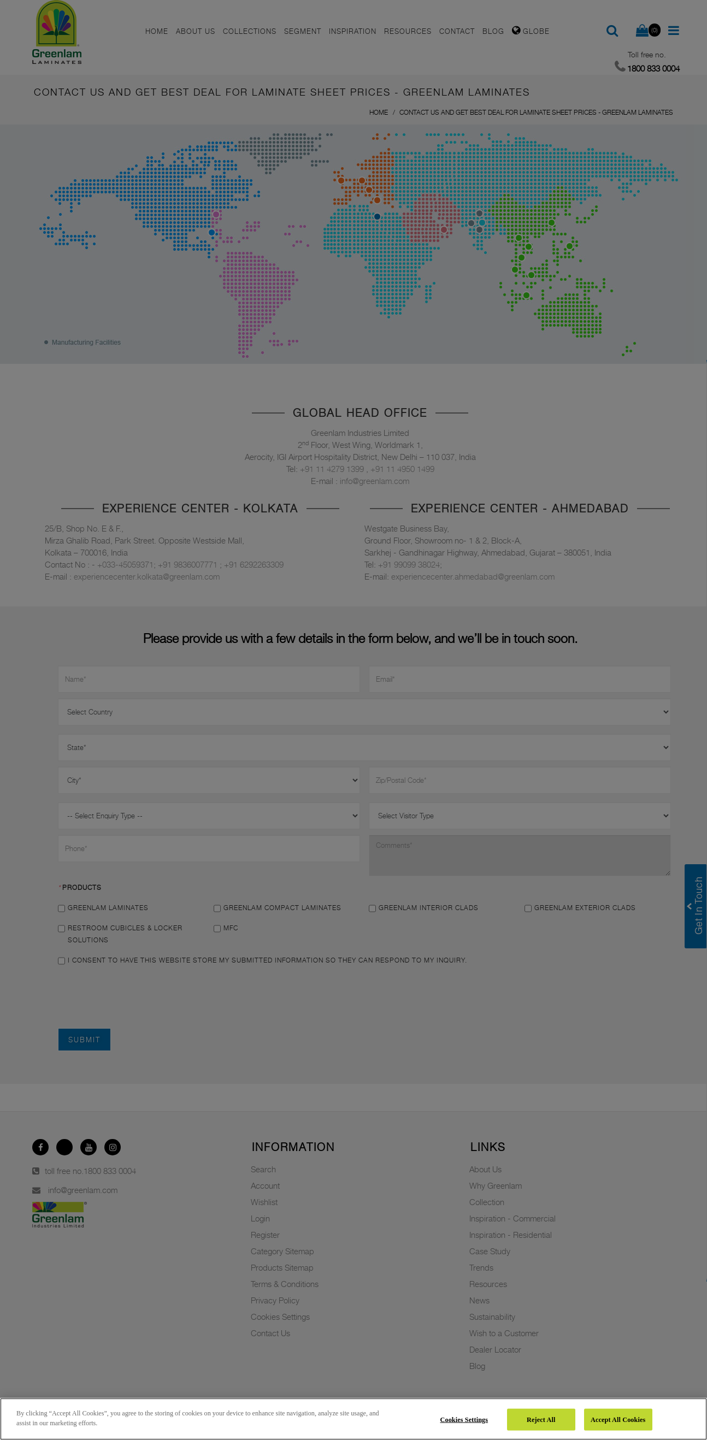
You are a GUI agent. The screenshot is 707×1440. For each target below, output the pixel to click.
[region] (353, 1419)
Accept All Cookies (618, 1419)
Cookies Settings (464, 1419)
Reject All (541, 1419)
